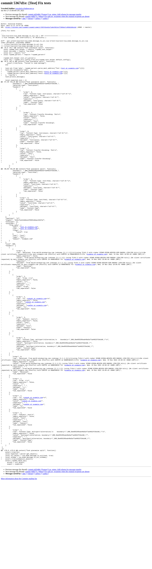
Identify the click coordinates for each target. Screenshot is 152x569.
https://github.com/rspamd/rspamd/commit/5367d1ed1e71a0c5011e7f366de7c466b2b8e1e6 (40, 28)
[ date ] (24, 18)
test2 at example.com (53, 83)
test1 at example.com (53, 81)
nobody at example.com (37, 354)
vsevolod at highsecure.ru (24, 8)
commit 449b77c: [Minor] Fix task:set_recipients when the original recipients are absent (57, 16)
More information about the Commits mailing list (19, 567)
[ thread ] (30, 18)
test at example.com (69, 77)
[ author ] (45, 18)
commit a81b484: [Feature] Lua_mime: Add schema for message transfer (54, 14)
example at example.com (97, 301)
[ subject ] (38, 18)
